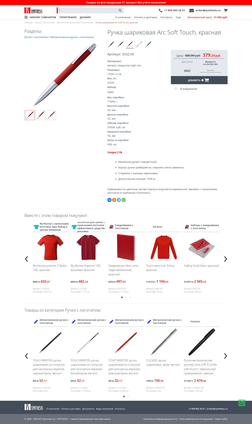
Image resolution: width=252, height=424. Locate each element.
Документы (88, 408)
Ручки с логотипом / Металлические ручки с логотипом (59, 37)
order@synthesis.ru (208, 10)
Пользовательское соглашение (196, 419)
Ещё (178, 17)
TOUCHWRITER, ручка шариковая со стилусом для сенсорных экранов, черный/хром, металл (49, 366)
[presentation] (26, 257)
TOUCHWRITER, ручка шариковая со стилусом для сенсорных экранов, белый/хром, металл (87, 366)
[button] (122, 297)
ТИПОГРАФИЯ (67, 17)
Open (110, 92)
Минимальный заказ (207, 17)
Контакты (166, 17)
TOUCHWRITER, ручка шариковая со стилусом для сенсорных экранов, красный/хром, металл (124, 366)
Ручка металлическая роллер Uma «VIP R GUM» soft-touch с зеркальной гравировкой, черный (200, 366)
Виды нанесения (104, 408)
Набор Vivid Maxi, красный (201, 266)
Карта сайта (221, 419)
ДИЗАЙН (85, 17)
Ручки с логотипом (45, 22)
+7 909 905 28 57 (174, 10)
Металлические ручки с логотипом (75, 22)
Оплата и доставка (145, 17)
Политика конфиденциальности (160, 419)
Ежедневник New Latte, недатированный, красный (123, 270)
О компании (123, 17)
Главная (28, 22)
